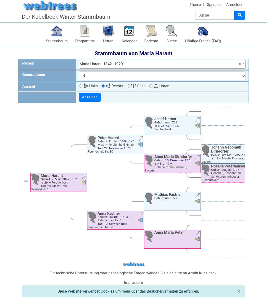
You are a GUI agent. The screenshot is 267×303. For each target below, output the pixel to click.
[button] (26, 182)
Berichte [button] (151, 41)
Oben (138, 86)
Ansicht (28, 86)
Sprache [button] (214, 4)
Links (90, 86)
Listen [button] (108, 41)
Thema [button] (195, 4)
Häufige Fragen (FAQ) (203, 41)
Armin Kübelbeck (202, 273)
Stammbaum (57, 41)
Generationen (33, 74)
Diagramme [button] (85, 41)
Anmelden (234, 4)
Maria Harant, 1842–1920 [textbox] (160, 64)
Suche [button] (171, 41)
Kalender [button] (129, 41)
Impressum (133, 282)
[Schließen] (238, 291)
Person (28, 63)
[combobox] (162, 64)
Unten (161, 86)
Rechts (114, 86)
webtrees (133, 264)
